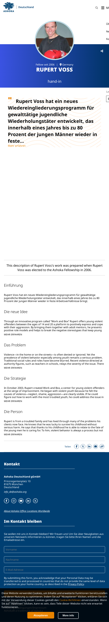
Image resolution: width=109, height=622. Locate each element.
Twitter (83, 446)
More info (68, 615)
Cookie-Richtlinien (70, 600)
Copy (101, 446)
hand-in (54, 81)
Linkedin (89, 446)
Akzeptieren (40, 615)
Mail (95, 446)
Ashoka (8, 7)
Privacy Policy (76, 584)
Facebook (76, 446)
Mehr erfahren (17, 145)
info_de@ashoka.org (15, 491)
